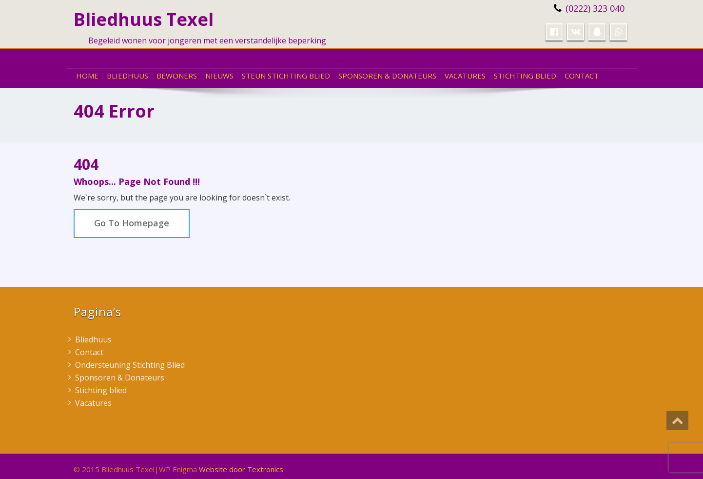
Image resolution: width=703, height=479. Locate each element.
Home (87, 75)
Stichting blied (525, 75)
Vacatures (465, 75)
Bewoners (176, 75)
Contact (582, 75)
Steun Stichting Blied (286, 75)
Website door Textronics (241, 469)
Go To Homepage (131, 223)
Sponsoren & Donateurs (387, 75)
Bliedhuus (127, 75)
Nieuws (219, 75)
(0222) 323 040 (595, 8)
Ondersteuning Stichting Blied (130, 364)
